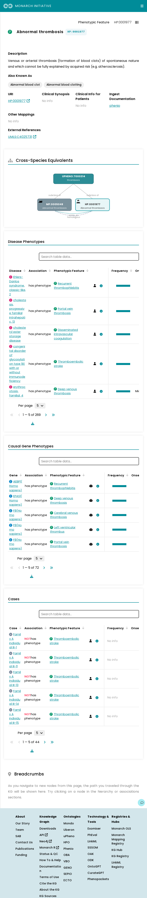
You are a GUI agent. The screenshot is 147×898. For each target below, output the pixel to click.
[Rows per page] (40, 405)
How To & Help (50, 860)
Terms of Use (49, 877)
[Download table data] (32, 423)
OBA (66, 855)
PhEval (92, 835)
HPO (66, 842)
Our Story (22, 823)
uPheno (69, 836)
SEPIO (67, 874)
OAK (91, 854)
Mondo (68, 823)
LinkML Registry (118, 864)
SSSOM (93, 848)
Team (19, 830)
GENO (67, 868)
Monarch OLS (121, 829)
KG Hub (117, 850)
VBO (66, 861)
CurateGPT (96, 873)
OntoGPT (94, 866)
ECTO (67, 880)
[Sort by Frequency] (130, 270)
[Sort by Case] (19, 628)
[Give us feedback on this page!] (141, 802)
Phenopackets (98, 879)
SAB (18, 836)
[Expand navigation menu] (142, 6)
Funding (21, 855)
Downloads (47, 829)
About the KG (49, 890)
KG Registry (120, 856)
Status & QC (48, 854)
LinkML (92, 841)
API (43, 835)
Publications (24, 849)
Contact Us (24, 842)
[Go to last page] (52, 415)
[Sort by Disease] (23, 270)
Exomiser (94, 829)
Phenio (68, 849)
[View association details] (100, 286)
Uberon (68, 830)
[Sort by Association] (49, 270)
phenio (114, 105)
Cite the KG (48, 883)
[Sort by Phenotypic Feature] (86, 270)
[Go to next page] (45, 415)
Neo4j (45, 841)
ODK (91, 860)
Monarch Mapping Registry (118, 839)
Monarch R (49, 848)
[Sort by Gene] (20, 475)
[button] (122, 286)
